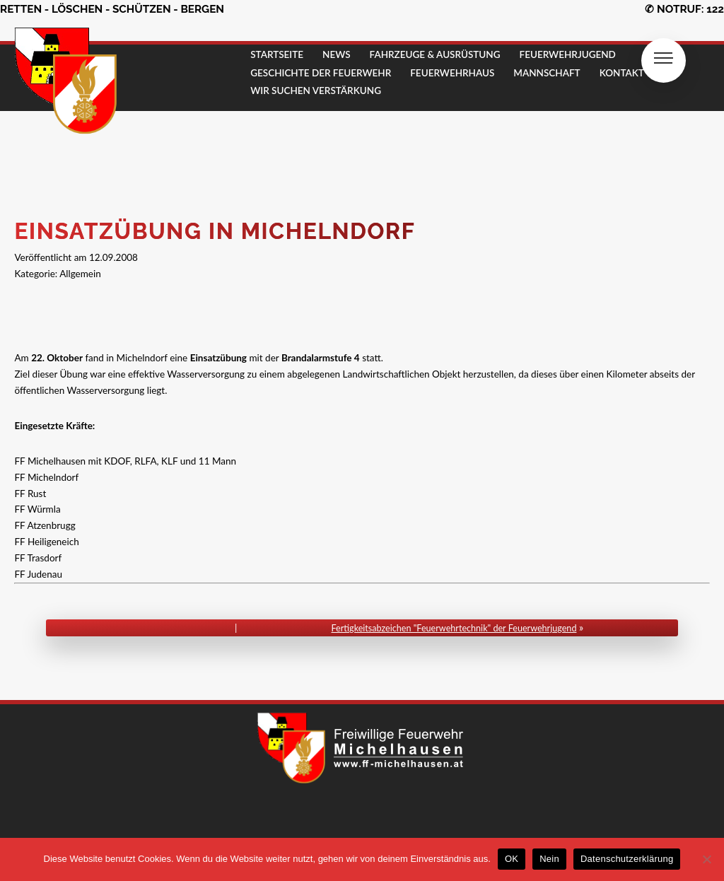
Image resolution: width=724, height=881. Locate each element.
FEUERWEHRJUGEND (568, 54)
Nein (549, 858)
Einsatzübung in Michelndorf (215, 231)
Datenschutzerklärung (626, 858)
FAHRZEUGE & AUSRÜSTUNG (435, 54)
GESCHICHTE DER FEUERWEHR (320, 72)
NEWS (336, 54)
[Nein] (706, 859)
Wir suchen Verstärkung (315, 90)
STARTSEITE (276, 54)
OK (511, 858)
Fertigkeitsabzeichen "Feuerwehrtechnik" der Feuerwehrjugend (454, 628)
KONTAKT (622, 72)
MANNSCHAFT (546, 72)
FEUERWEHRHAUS (452, 72)
